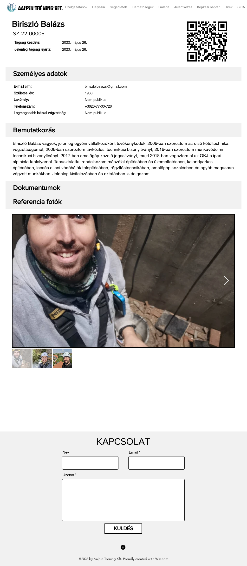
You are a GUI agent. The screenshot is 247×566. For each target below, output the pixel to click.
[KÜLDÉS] (123, 528)
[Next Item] (226, 280)
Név (66, 452)
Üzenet (68, 475)
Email (133, 452)
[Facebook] (123, 547)
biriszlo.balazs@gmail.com (106, 86)
